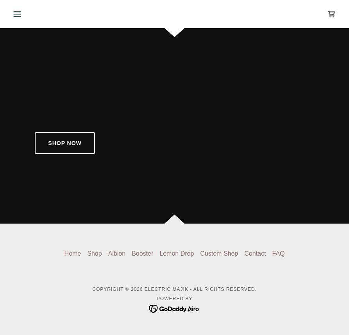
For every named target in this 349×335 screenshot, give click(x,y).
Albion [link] (116, 253)
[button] (34, 14)
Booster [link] (142, 253)
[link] (332, 14)
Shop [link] (94, 253)
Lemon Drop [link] (176, 253)
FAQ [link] (278, 253)
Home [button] (72, 253)
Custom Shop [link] (219, 253)
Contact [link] (255, 253)
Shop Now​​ (65, 143)
